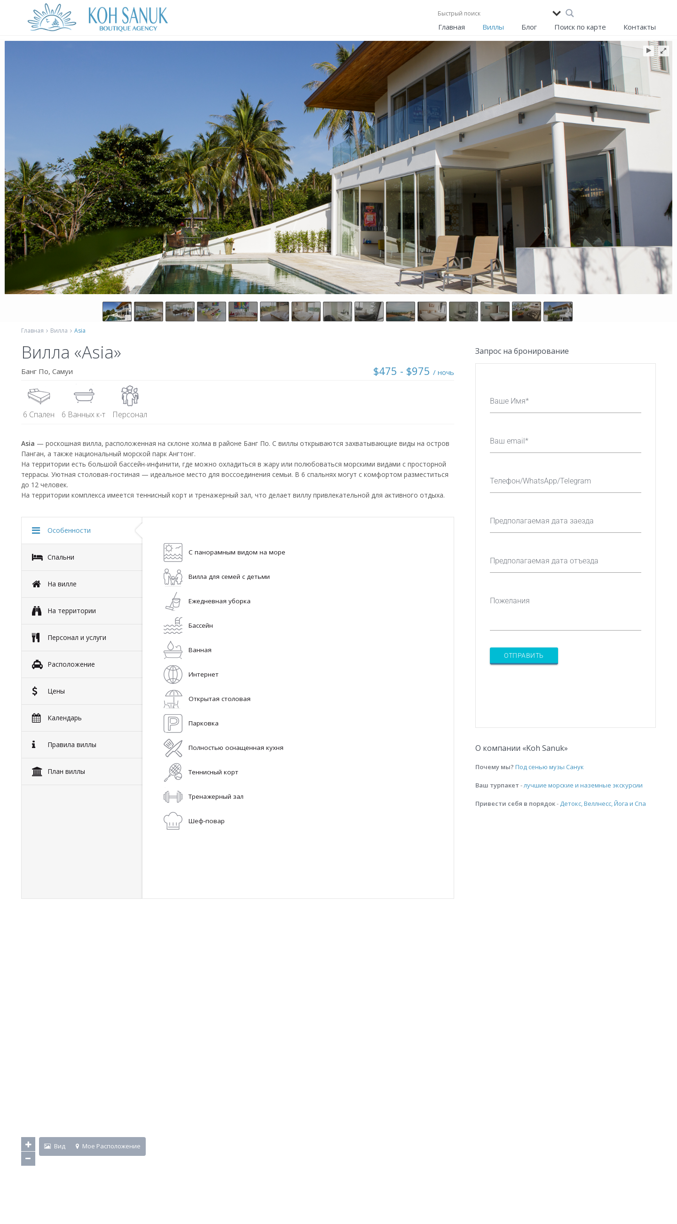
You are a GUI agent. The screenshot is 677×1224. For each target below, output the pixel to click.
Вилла (59, 331)
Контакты (639, 26)
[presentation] (561, 690)
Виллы (493, 26)
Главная (451, 26)
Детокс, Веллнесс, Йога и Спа (603, 803)
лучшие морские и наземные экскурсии (583, 785)
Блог (529, 26)
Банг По (34, 371)
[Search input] (493, 13)
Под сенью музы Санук (549, 767)
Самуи (62, 371)
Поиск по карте (580, 26)
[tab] (82, 530)
